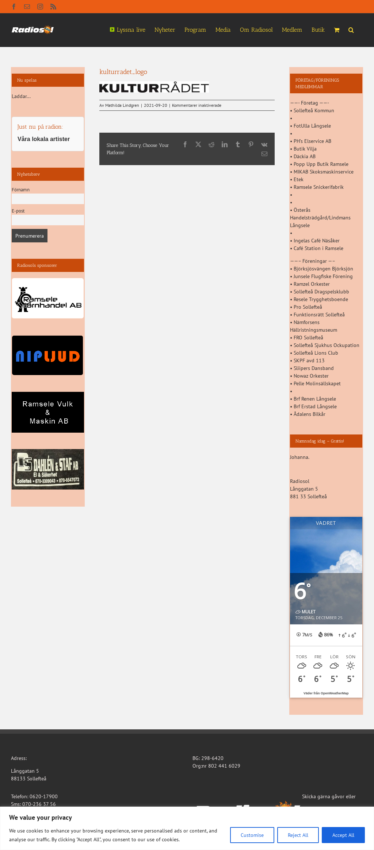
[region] (187, 828)
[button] (351, 29)
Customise (252, 835)
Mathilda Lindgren (122, 105)
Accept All (343, 835)
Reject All (298, 835)
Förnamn (21, 189)
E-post (18, 211)
